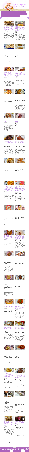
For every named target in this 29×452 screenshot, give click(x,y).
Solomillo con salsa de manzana (20, 169)
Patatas (20, 328)
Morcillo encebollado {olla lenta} (8, 147)
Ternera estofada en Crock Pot (8, 263)
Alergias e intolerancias (11, 442)
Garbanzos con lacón (8, 101)
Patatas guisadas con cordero (19, 333)
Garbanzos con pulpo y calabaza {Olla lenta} (8, 193)
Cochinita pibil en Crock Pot (9, 218)
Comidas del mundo (6, 27)
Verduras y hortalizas (10, 190)
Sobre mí (14, 445)
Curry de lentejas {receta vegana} (9, 241)
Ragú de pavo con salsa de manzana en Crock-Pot (9, 287)
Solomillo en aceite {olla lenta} (20, 55)
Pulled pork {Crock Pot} (19, 240)
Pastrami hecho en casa (8, 32)
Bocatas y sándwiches (7, 26)
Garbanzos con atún (8, 78)
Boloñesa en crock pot (19, 311)
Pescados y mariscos (22, 27)
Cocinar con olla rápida (7, 72)
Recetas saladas (9, 28)
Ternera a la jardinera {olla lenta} (20, 147)
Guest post (8, 397)
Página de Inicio (4, 442)
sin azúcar (19, 143)
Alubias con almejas (19, 32)
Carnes (12, 26)
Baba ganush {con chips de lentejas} (20, 405)
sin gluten (19, 29)
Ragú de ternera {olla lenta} (19, 124)
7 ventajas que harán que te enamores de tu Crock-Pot (8, 402)
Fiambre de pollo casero (9, 55)
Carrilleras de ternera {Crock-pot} (19, 285)
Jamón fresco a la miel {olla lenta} (9, 169)
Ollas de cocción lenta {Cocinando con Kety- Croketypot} (19, 427)
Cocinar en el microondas (19, 186)
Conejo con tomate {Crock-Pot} (19, 356)
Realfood (5, 28)
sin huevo (7, 29)
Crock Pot (11, 27)
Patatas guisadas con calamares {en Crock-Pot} (9, 380)
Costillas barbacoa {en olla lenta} (19, 78)
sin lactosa (11, 29)
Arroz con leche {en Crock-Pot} (8, 332)
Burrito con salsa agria (9, 124)
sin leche (19, 30)
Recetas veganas (6, 238)
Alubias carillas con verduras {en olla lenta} (20, 194)
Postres (8, 328)
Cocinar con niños (9, 327)
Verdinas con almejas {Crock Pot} (19, 218)
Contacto (25, 442)
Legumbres (16, 27)
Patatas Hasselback (7, 428)
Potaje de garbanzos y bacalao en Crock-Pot (8, 356)
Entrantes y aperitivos (7, 422)
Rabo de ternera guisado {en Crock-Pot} (20, 380)
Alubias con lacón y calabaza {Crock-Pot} (8, 310)
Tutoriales (5, 398)
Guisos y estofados (21, 26)
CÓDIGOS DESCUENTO (19, 442)
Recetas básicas (17, 306)
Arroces (5, 327)
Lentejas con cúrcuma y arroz (20, 101)
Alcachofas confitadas (19, 263)
